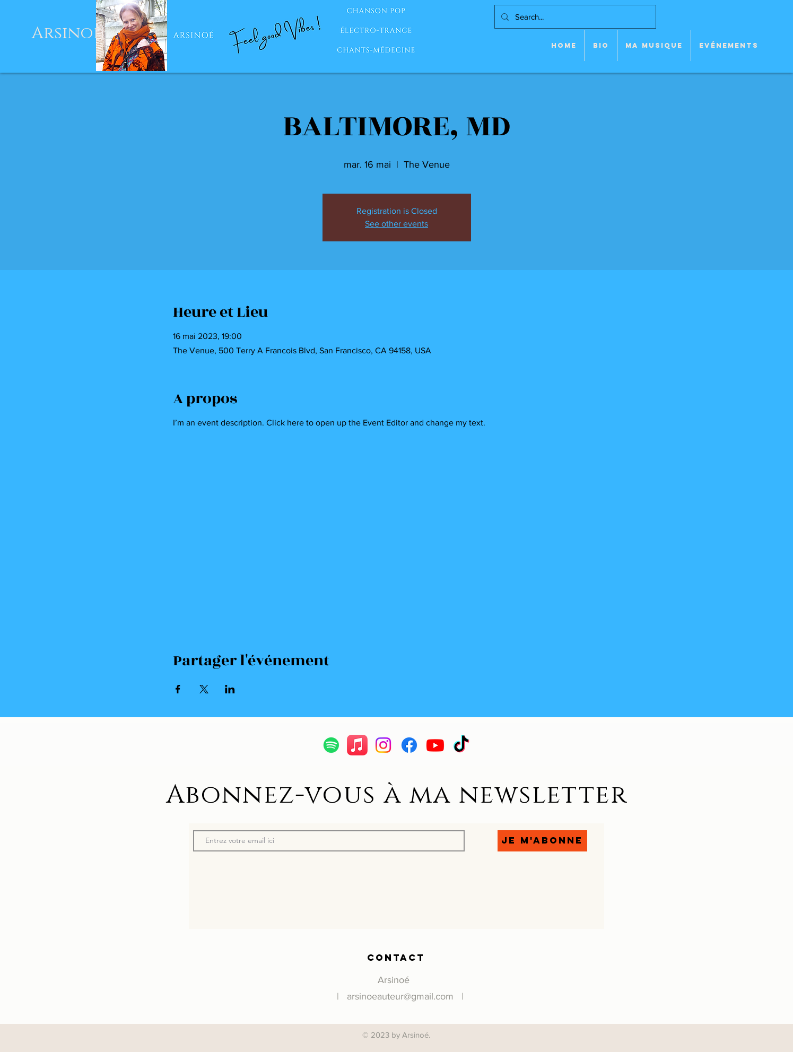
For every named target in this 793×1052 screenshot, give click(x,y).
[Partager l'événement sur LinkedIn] (230, 689)
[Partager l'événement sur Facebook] (178, 689)
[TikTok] (461, 745)
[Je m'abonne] (542, 840)
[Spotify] (331, 745)
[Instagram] (383, 745)
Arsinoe (67, 33)
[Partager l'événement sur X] (204, 689)
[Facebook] (409, 745)
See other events (396, 223)
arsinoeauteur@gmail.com (400, 996)
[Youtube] (435, 745)
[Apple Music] (357, 745)
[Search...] (574, 16)
